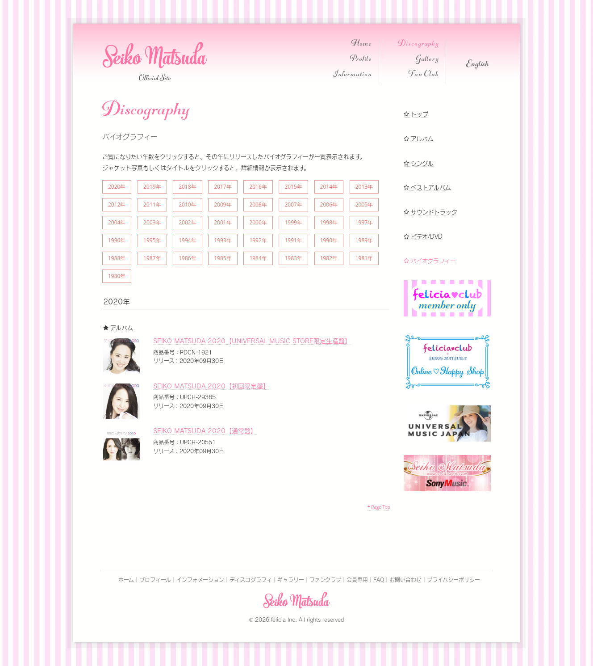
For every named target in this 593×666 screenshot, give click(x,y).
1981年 (364, 258)
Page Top (378, 507)
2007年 (293, 204)
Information (352, 75)
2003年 (152, 222)
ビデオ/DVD (423, 237)
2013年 (364, 186)
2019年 (152, 186)
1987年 (152, 258)
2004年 (116, 222)
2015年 (293, 186)
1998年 (329, 222)
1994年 (187, 240)
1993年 (222, 240)
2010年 (187, 204)
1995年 (152, 240)
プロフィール (155, 579)
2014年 (329, 186)
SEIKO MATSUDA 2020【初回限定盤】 (211, 386)
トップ (416, 114)
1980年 (116, 276)
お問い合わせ (405, 579)
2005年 (364, 204)
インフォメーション (200, 579)
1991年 (293, 240)
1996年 (116, 240)
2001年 (222, 222)
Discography (418, 44)
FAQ (378, 579)
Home (361, 44)
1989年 (364, 240)
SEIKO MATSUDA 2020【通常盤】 (205, 431)
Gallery (427, 60)
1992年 (258, 240)
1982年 (329, 258)
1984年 (258, 258)
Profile (361, 60)
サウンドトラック (430, 212)
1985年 (222, 258)
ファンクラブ (325, 579)
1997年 (364, 222)
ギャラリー (290, 579)
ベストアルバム (427, 187)
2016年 (258, 186)
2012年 (116, 204)
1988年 (116, 258)
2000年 (258, 222)
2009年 (222, 204)
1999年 (293, 222)
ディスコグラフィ (251, 579)
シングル (419, 163)
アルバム (419, 139)
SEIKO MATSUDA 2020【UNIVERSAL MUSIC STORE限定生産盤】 (252, 341)
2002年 (187, 222)
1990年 (329, 240)
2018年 (187, 186)
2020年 (116, 186)
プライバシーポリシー (453, 579)
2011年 (152, 204)
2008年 (258, 204)
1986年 (187, 258)
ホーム (126, 579)
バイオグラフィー (430, 261)
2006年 (329, 204)
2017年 (222, 186)
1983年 (293, 258)
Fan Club (424, 75)
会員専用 (357, 579)
